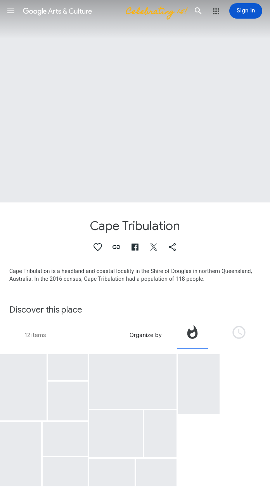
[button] (11, 11)
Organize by (145, 335)
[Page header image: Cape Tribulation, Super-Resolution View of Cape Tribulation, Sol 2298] (135, 101)
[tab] (192, 335)
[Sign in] (245, 11)
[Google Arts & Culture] (104, 11)
